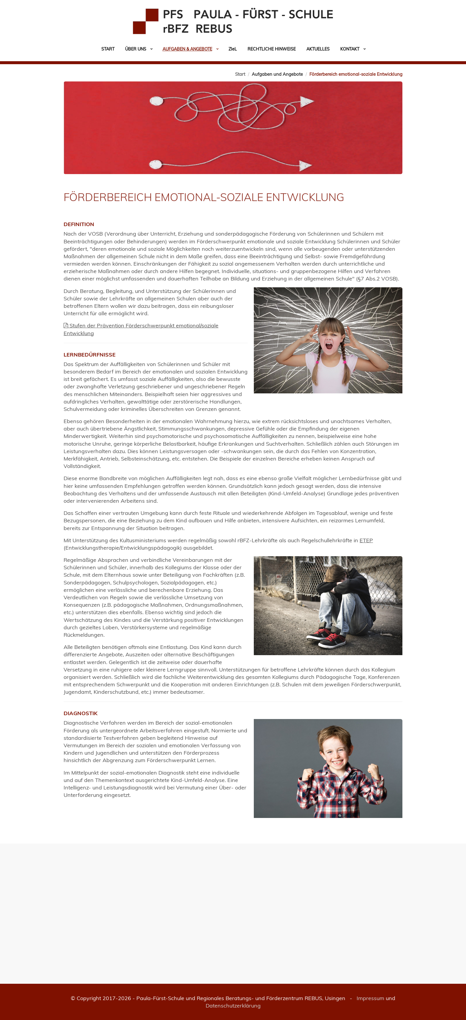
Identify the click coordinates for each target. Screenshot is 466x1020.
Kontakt (349, 49)
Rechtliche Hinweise (272, 49)
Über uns (135, 49)
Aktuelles (318, 49)
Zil (233, 49)
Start (107, 49)
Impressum (370, 998)
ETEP (366, 540)
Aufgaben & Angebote (187, 49)
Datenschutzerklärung (233, 1005)
